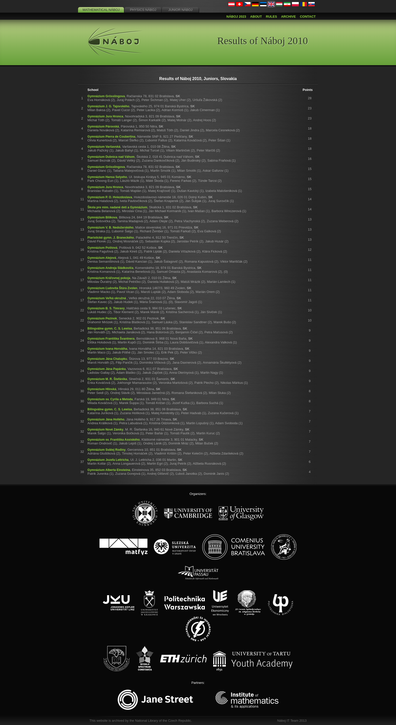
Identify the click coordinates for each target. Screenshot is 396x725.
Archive (288, 16)
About (256, 16)
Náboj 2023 (236, 16)
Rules (271, 16)
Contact (308, 16)
